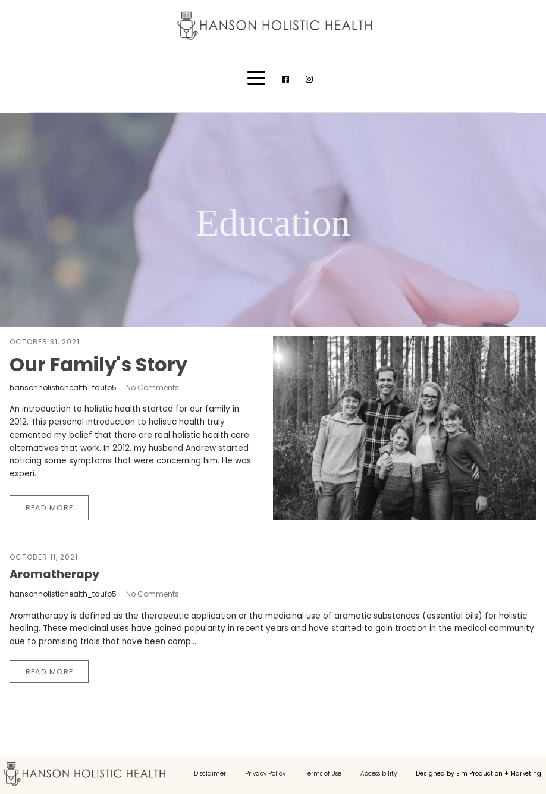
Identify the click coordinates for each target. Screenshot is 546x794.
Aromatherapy (54, 574)
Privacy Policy (265, 773)
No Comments (152, 387)
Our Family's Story (98, 364)
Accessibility (378, 773)
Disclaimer (210, 773)
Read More (49, 508)
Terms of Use (323, 773)
